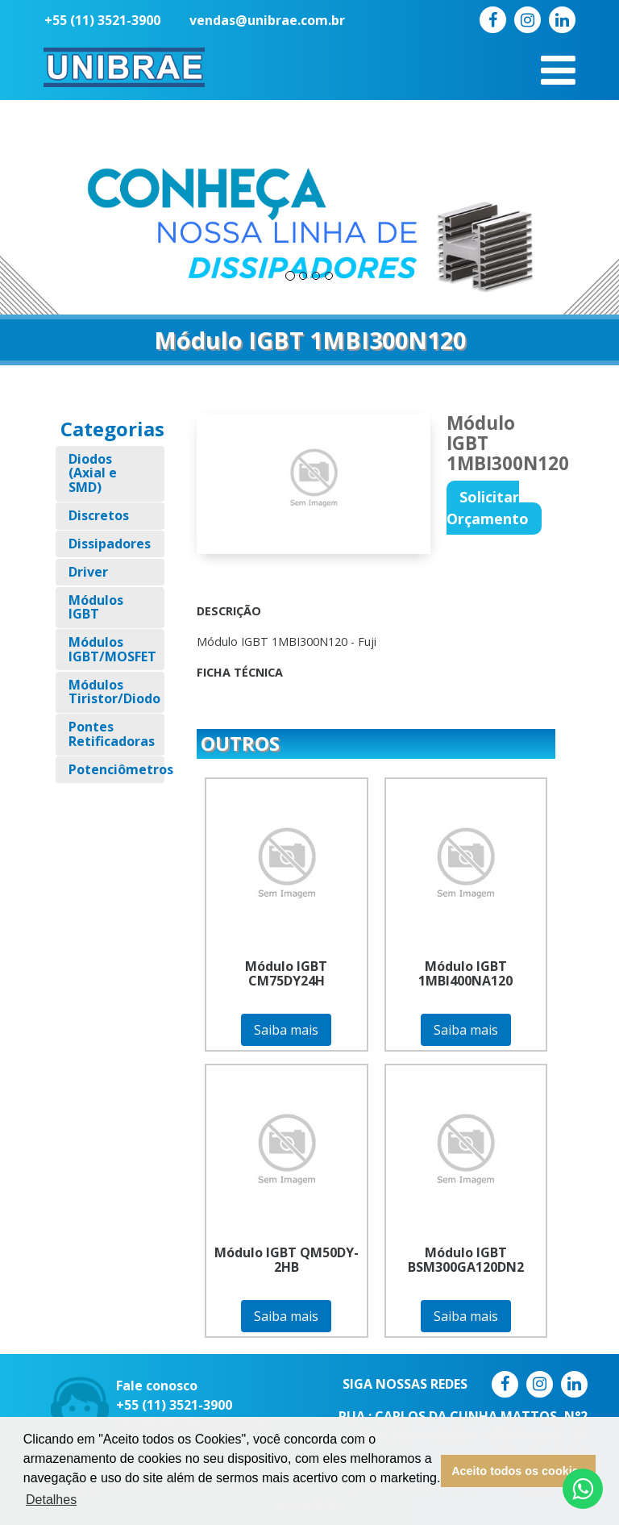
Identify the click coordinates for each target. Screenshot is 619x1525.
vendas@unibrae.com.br (267, 20)
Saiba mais (286, 1030)
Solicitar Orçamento (488, 507)
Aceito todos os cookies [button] (518, 1471)
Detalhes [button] (51, 1499)
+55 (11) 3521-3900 (102, 20)
